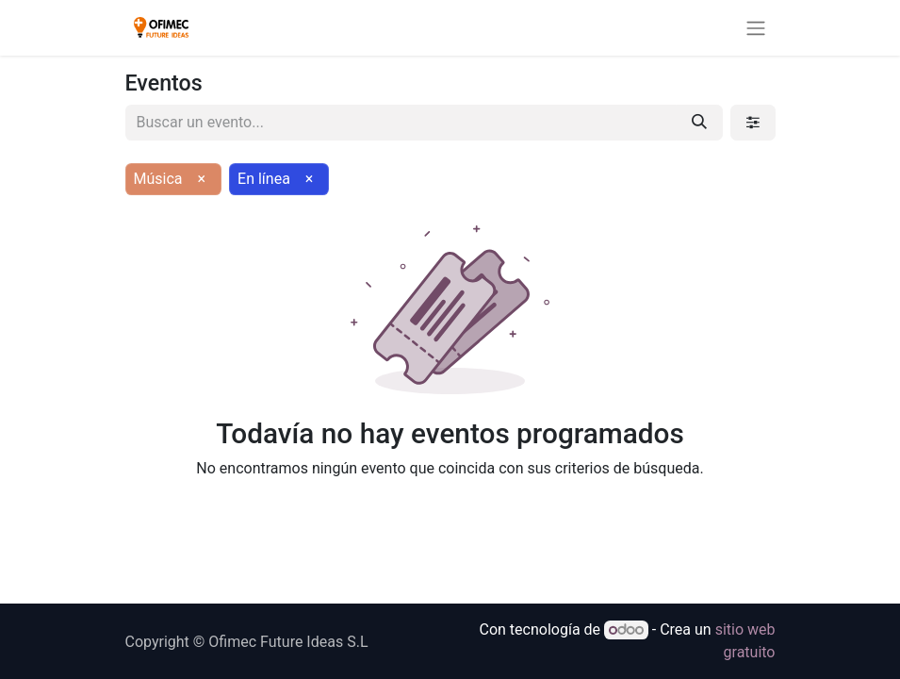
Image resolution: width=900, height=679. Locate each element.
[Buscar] (699, 123)
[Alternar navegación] (756, 28)
